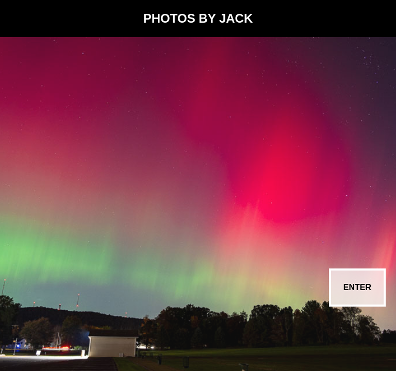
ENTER (357, 287)
